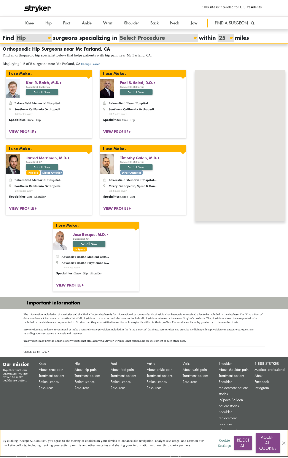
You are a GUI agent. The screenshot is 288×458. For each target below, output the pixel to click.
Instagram (262, 388)
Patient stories (49, 382)
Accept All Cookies (268, 443)
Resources (46, 388)
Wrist (186, 364)
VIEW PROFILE (22, 132)
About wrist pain (195, 370)
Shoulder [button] (131, 23)
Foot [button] (66, 23)
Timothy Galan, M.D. (139, 158)
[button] (253, 137)
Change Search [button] (90, 64)
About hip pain (86, 370)
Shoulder (225, 364)
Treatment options (51, 376)
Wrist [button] (107, 23)
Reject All (243, 442)
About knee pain (51, 370)
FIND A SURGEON (235, 23)
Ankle (151, 364)
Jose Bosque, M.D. (90, 235)
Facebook (262, 382)
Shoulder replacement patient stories (233, 388)
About (259, 376)
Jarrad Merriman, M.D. (47, 158)
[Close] (283, 443)
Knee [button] (29, 23)
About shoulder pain (233, 370)
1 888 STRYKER (267, 364)
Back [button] (154, 23)
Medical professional (270, 370)
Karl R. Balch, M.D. (43, 83)
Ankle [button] (86, 23)
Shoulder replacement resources (228, 419)
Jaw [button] (194, 23)
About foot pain (122, 370)
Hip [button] (48, 23)
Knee (42, 364)
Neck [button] (174, 23)
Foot (114, 364)
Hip (77, 364)
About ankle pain (159, 370)
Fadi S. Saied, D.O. (137, 83)
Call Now (42, 93)
